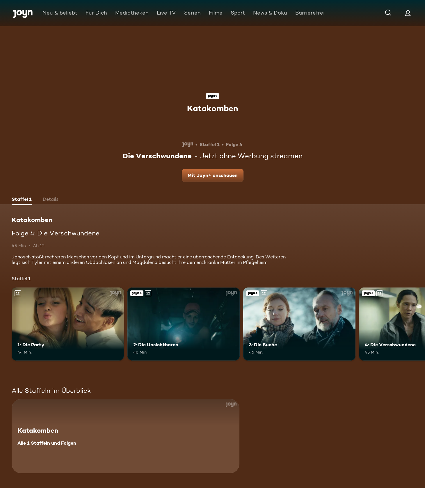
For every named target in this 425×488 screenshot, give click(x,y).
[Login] (408, 13)
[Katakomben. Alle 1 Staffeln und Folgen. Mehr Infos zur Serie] (125, 436)
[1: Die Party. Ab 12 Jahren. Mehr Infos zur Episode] (68, 324)
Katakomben (212, 108)
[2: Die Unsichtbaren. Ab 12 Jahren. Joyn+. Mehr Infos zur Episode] (183, 324)
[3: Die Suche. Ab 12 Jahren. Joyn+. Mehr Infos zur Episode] (299, 324)
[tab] (21, 200)
